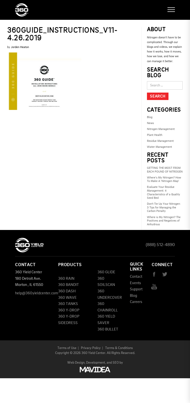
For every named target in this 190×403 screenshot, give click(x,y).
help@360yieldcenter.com (36, 293)
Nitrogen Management (161, 129)
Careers (136, 302)
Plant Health (154, 135)
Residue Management (160, 141)
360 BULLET (107, 329)
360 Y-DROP (68, 310)
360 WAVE (67, 298)
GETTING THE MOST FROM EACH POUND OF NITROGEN (165, 170)
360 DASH (67, 291)
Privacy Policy (91, 348)
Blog (149, 117)
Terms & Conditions (119, 348)
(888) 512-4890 (160, 245)
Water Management (159, 147)
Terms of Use (66, 348)
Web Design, (76, 362)
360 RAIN (66, 279)
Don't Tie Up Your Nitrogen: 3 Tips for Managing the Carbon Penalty (164, 207)
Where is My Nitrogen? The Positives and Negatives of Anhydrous (164, 221)
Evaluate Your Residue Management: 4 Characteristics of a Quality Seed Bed (163, 193)
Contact (136, 277)
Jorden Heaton (20, 47)
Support (136, 289)
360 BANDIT (68, 285)
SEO (116, 362)
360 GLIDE (106, 272)
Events (135, 283)
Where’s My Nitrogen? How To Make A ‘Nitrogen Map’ (164, 179)
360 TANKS (68, 304)
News (150, 123)
